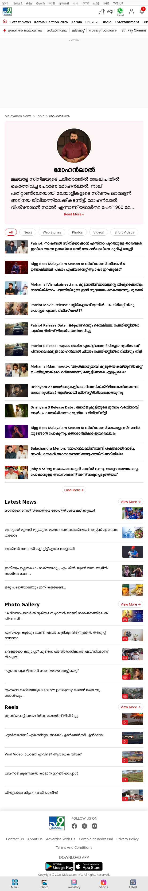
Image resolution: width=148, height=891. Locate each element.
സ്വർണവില (57, 30)
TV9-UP (118, 3)
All (11, 232)
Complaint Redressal (96, 839)
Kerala (76, 21)
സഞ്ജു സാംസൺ (103, 30)
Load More (74, 490)
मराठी (52, 3)
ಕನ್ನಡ (29, 3)
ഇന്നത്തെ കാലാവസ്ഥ (25, 30)
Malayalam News (18, 116)
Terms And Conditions (74, 847)
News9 (17, 3)
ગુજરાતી (64, 3)
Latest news (20, 21)
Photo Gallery (22, 604)
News (27, 232)
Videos (98, 232)
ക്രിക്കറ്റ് (78, 30)
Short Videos (124, 232)
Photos (77, 232)
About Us (35, 839)
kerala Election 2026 (51, 21)
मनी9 (106, 3)
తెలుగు (40, 3)
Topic (40, 116)
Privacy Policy (127, 839)
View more (131, 501)
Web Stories (52, 232)
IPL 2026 (92, 21)
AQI (110, 11)
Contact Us (15, 839)
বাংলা (75, 3)
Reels (11, 706)
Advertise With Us (60, 839)
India (107, 21)
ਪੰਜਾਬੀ (85, 3)
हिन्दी (5, 3)
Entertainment (127, 21)
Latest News (20, 501)
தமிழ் (96, 3)
